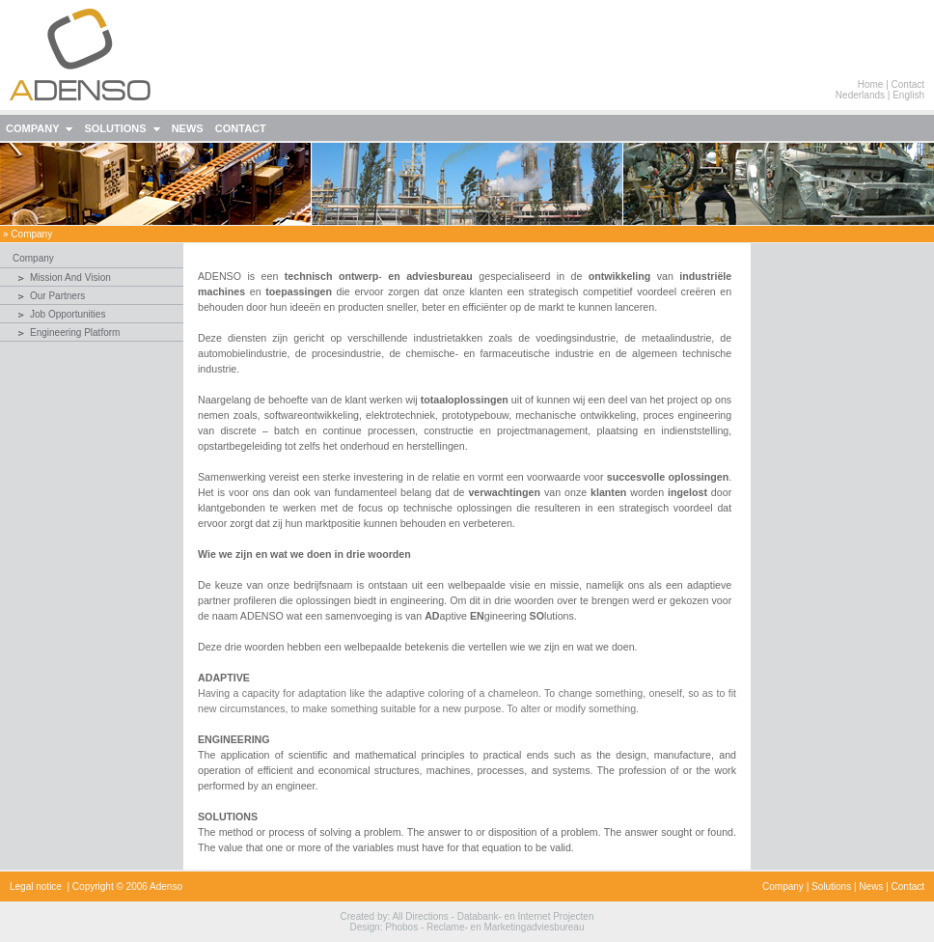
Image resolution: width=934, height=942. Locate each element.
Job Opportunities (67, 314)
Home (871, 84)
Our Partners (57, 296)
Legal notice (36, 886)
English (908, 95)
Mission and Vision (70, 277)
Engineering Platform (75, 332)
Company (783, 886)
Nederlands (860, 95)
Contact (908, 84)
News (871, 886)
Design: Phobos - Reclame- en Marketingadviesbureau (467, 927)
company (31, 234)
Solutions (831, 886)
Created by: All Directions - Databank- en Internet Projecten (467, 916)
